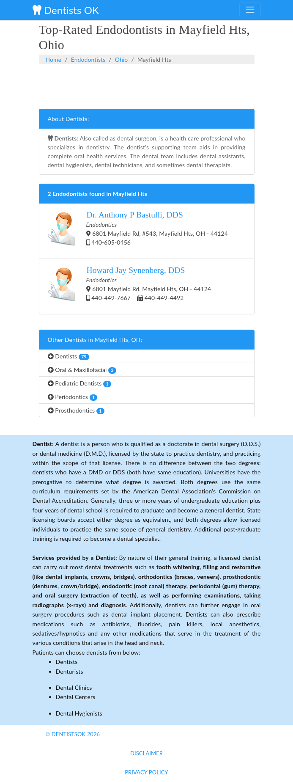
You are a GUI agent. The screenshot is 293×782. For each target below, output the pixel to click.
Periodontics (73, 397)
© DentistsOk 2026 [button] (73, 734)
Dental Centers (76, 696)
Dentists (68, 356)
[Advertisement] (147, 85)
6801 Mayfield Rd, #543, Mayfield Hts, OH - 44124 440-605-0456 (138, 231)
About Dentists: (68, 118)
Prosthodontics (76, 410)
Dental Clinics (74, 687)
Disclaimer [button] (146, 753)
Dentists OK (66, 10)
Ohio (121, 59)
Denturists (69, 671)
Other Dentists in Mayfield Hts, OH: (95, 339)
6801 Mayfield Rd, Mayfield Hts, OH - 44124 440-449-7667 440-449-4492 (129, 286)
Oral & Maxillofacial (82, 370)
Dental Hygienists (79, 713)
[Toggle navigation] (249, 10)
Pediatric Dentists (80, 383)
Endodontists (88, 59)
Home (54, 59)
